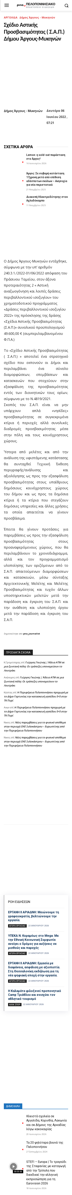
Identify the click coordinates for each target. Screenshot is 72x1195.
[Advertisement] (36, 790)
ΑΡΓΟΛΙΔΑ (10, 17)
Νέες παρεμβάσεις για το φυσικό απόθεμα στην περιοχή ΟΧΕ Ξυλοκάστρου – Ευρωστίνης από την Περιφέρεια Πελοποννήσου (35, 726)
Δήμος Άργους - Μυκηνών (37, 17)
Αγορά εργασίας (17, 925)
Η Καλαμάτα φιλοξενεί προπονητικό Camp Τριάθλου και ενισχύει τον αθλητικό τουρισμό (34, 995)
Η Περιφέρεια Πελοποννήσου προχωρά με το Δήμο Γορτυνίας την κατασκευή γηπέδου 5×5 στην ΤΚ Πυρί (36, 696)
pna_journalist (31, 633)
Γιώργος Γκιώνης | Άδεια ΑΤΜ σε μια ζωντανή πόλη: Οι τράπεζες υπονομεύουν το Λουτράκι (34, 666)
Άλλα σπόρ (14, 1004)
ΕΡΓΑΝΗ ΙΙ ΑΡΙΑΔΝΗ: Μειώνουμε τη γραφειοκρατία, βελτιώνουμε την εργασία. (33, 916)
